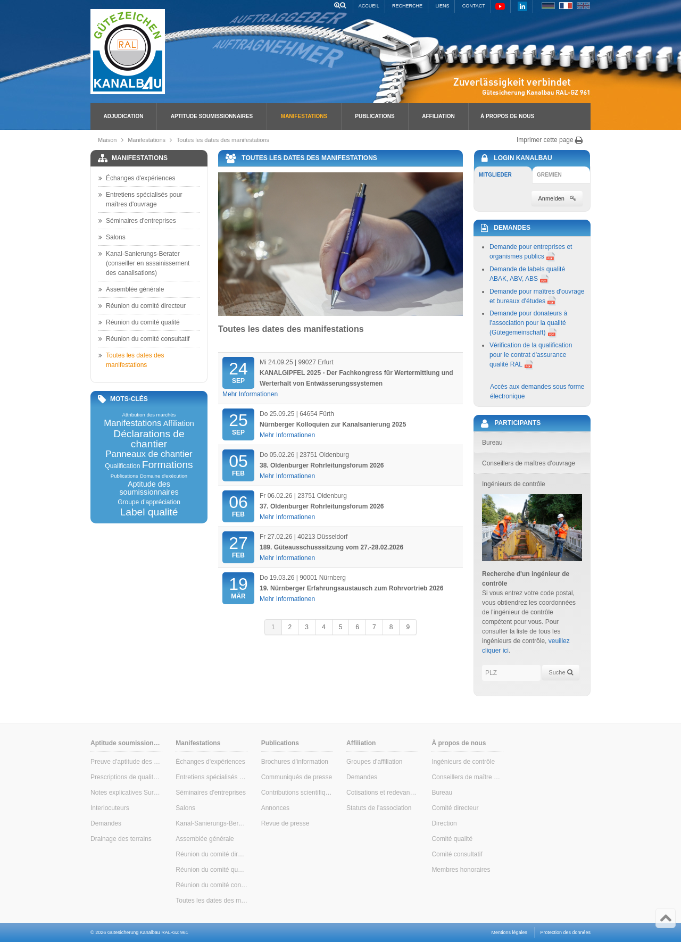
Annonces (275, 808)
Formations (167, 465)
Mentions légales (510, 932)
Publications (374, 116)
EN (583, 5)
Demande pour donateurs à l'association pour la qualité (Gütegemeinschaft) (528, 323)
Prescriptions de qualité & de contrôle (126, 777)
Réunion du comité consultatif (143, 339)
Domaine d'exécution (163, 476)
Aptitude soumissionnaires (212, 116)
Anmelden (557, 198)
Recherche (407, 6)
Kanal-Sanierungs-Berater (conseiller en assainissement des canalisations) (143, 263)
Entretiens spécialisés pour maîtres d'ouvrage (140, 199)
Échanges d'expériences (136, 178)
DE (548, 5)
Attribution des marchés (149, 415)
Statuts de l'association (378, 808)
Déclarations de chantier (148, 439)
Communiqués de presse (296, 777)
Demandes (105, 823)
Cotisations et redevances (382, 792)
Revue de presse (285, 823)
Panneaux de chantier (148, 454)
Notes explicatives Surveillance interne (126, 792)
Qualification (122, 466)
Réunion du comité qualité (139, 322)
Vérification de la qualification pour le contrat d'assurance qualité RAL (530, 354)
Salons (112, 237)
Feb (238, 464)
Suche (560, 672)
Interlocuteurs (109, 808)
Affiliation (438, 116)
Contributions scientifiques (297, 792)
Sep (238, 372)
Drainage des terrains (121, 839)
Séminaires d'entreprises (137, 221)
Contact (473, 6)
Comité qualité (451, 839)
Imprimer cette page (550, 140)
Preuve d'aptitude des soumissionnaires (126, 761)
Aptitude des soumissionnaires (148, 488)
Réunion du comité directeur (142, 306)
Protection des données (565, 932)
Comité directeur (454, 808)
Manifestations (304, 116)
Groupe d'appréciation (149, 502)
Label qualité (149, 512)
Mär (238, 587)
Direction (443, 823)
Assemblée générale (131, 289)
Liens (442, 6)
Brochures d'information (294, 761)
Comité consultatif (456, 854)
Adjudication (124, 116)
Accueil (369, 6)
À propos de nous (507, 116)
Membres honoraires (460, 869)
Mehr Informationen (250, 394)
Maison (107, 140)
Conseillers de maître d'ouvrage (467, 777)
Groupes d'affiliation (374, 761)
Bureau (441, 792)
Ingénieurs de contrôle (463, 761)
